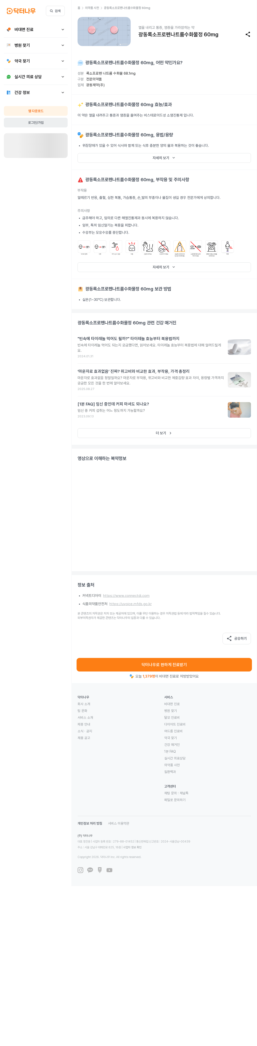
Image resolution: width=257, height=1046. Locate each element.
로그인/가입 (36, 123)
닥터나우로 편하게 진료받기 (164, 664)
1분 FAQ (170, 751)
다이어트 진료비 (175, 724)
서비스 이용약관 (118, 823)
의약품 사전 (172, 765)
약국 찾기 (170, 738)
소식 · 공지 (85, 731)
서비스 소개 (85, 717)
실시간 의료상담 (175, 758)
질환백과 (170, 772)
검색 (55, 11)
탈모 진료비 (172, 717)
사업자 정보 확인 (132, 847)
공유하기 (237, 638)
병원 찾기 (170, 711)
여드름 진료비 (173, 731)
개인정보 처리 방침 (90, 823)
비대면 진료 (172, 704)
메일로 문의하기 (175, 800)
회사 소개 (84, 704)
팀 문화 (82, 711)
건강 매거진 (172, 745)
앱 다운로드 (35, 111)
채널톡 (184, 793)
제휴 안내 (84, 724)
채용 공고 (84, 738)
